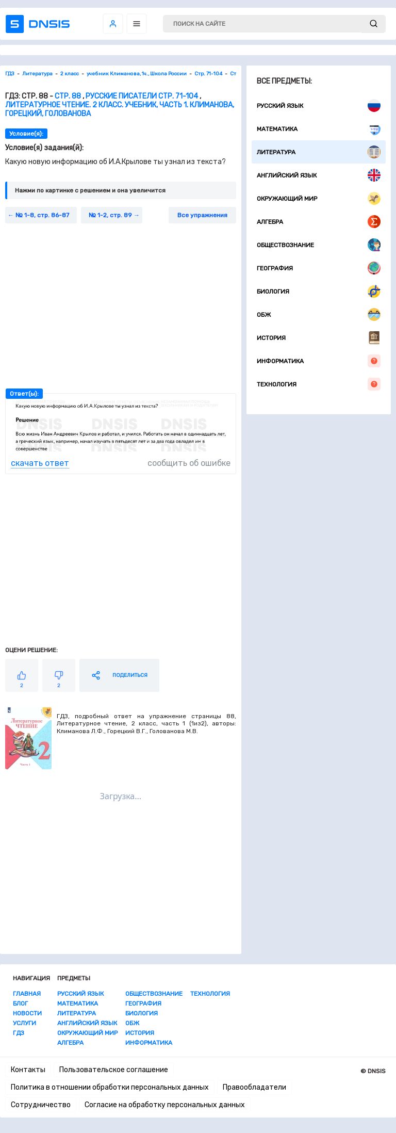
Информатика (319, 360)
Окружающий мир (319, 198)
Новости (27, 1013)
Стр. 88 (68, 96)
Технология (319, 384)
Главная (27, 993)
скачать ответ (40, 463)
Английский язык (319, 175)
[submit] (373, 24)
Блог (20, 1003)
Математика (319, 128)
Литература (319, 151)
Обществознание (319, 244)
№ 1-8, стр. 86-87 (42, 215)
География (319, 268)
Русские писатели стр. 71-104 (142, 96)
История (319, 337)
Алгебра (319, 221)
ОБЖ (319, 314)
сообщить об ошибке (188, 463)
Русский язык (319, 105)
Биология (319, 291)
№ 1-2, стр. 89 (110, 215)
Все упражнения (202, 215)
